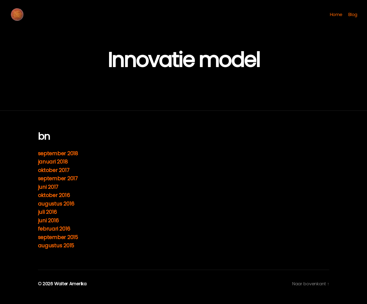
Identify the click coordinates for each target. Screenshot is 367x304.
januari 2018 (53, 168)
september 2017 (58, 185)
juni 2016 (48, 227)
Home (336, 17)
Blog (352, 17)
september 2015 (58, 243)
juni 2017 (48, 193)
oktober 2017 (53, 176)
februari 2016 (54, 235)
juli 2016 (47, 218)
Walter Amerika (70, 290)
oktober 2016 (54, 201)
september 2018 (58, 160)
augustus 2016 (56, 210)
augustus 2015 (56, 252)
